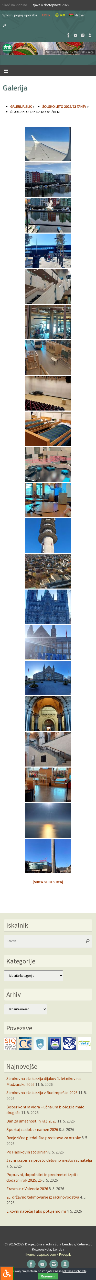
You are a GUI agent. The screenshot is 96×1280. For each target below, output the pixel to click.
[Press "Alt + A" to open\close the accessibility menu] (7, 1273)
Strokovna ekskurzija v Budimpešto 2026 (42, 1092)
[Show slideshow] (48, 882)
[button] (48, 48)
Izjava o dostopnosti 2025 (50, 5)
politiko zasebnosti (74, 1271)
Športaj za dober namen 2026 (32, 1129)
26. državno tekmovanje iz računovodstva (42, 1197)
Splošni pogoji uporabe (19, 15)
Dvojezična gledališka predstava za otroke (43, 1137)
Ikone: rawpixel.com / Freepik (48, 1254)
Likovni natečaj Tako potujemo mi (36, 1211)
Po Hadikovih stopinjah (27, 1152)
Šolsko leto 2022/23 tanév (64, 106)
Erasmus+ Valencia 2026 (27, 1188)
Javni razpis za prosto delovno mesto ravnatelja (49, 1160)
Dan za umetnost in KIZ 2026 (31, 1121)
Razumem (48, 1276)
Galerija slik (21, 106)
